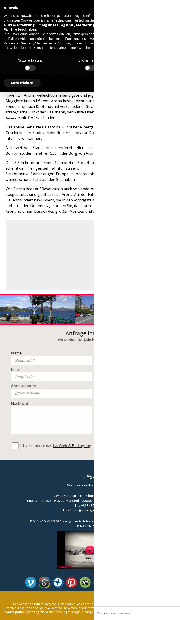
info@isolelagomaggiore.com (95, 510)
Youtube (125, 582)
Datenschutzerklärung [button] (138, 16)
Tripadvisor (85, 582)
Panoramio (58, 582)
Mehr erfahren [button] (22, 83)
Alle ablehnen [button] (115, 83)
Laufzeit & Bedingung (139, 445)
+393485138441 (93, 505)
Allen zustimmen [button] (156, 83)
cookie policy (14, 612)
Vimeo (30, 582)
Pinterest (71, 582)
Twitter (112, 582)
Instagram (139, 582)
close (166, 595)
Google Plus (44, 582)
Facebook (98, 582)
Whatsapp (153, 582)
